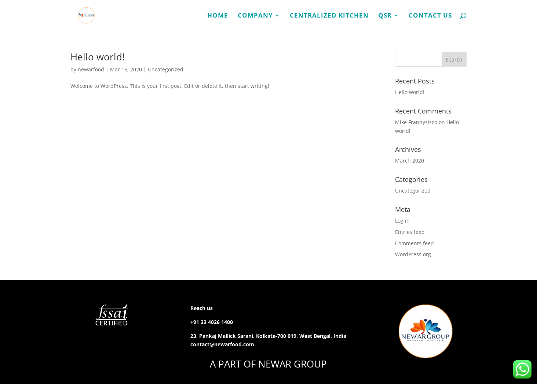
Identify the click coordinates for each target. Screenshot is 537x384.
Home (217, 15)
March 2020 (409, 160)
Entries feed (410, 231)
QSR (385, 15)
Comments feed (414, 243)
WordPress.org (413, 254)
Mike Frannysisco (416, 122)
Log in (402, 220)
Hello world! (97, 56)
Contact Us (430, 15)
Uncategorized (165, 69)
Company (255, 15)
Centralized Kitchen (329, 15)
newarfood (91, 69)
